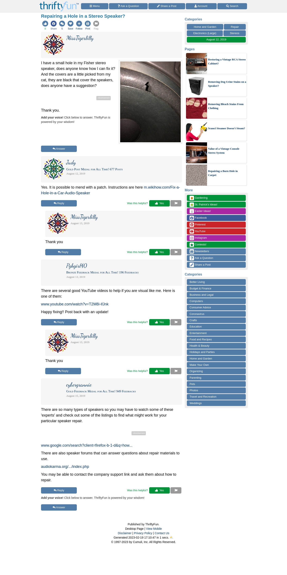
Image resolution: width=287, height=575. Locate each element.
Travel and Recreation (203, 396)
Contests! (198, 244)
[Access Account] (201, 6)
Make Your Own (199, 364)
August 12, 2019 (216, 39)
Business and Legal (201, 294)
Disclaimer (125, 533)
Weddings (196, 403)
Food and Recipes (201, 339)
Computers (196, 301)
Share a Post (200, 265)
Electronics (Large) (204, 33)
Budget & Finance (200, 288)
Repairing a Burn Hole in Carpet (223, 173)
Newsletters (199, 251)
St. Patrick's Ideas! (203, 204)
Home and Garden (205, 26)
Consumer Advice (200, 307)
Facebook (198, 218)
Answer (59, 148)
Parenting (195, 377)
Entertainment (198, 333)
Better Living (197, 282)
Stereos (234, 33)
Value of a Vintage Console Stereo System (223, 150)
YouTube (197, 231)
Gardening (198, 198)
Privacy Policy (143, 533)
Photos (194, 390)
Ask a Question (201, 258)
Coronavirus (197, 313)
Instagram (198, 238)
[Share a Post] (166, 6)
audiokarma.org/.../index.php (65, 467)
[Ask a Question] (128, 6)
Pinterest (198, 224)
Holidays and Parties (202, 352)
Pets (192, 384)
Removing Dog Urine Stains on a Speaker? (227, 84)
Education (196, 326)
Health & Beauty (199, 345)
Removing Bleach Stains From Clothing (225, 106)
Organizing (196, 371)
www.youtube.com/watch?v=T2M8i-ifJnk (75, 304)
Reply (59, 203)
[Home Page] (59, 2)
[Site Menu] (94, 6)
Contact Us (162, 533)
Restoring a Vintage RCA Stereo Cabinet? (227, 61)
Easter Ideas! (200, 211)
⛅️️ (171, 537)
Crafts (193, 320)
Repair (235, 26)
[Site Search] (232, 6)
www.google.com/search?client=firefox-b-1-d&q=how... (86, 445)
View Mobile (154, 528)
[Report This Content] (175, 203)
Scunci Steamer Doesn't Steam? (226, 128)
